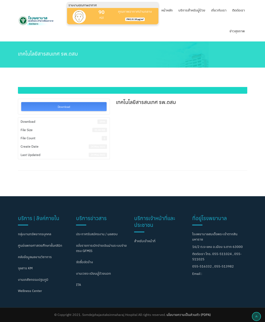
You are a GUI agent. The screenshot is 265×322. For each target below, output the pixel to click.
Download (64, 107)
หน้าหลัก (167, 10)
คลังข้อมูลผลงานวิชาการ (35, 257)
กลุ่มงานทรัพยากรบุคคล (34, 234)
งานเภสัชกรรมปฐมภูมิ (33, 279)
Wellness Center (30, 291)
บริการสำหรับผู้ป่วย (191, 10)
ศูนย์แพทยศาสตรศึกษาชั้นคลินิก (40, 245)
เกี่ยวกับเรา (218, 10)
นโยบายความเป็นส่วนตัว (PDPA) (189, 315)
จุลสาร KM (25, 268)
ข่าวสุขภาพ (237, 31)
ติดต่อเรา (238, 10)
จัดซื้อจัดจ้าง (84, 262)
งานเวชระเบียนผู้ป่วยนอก (93, 273)
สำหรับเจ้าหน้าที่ (145, 241)
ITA (78, 285)
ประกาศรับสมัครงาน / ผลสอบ (97, 234)
